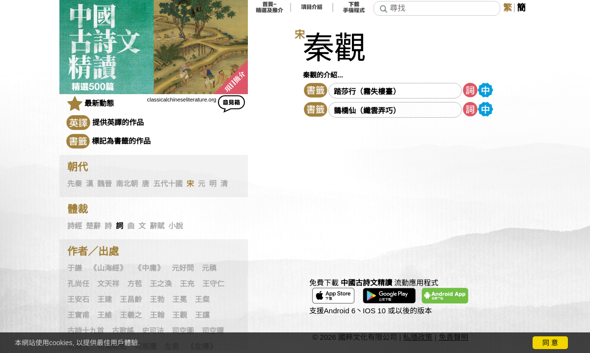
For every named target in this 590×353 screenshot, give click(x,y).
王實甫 (78, 315)
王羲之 (131, 315)
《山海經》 (108, 268)
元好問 (183, 268)
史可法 (153, 331)
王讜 (202, 315)
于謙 (74, 268)
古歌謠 (123, 331)
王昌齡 (131, 299)
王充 (187, 284)
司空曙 (213, 331)
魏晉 (104, 184)
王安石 (78, 299)
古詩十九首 (85, 331)
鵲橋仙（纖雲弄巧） (367, 110)
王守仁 (213, 284)
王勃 (157, 299)
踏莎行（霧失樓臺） (367, 91)
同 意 (550, 343)
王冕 (179, 299)
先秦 (74, 184)
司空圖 (183, 331)
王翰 (157, 315)
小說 (175, 226)
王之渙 (161, 284)
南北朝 (127, 184)
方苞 (134, 284)
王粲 (202, 299)
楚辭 (93, 226)
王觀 (179, 315)
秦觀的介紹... (323, 75)
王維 (104, 315)
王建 (104, 299)
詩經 (74, 226)
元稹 (209, 268)
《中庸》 (149, 268)
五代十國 (168, 184)
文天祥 (108, 284)
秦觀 (334, 48)
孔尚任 (78, 284)
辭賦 (157, 226)
